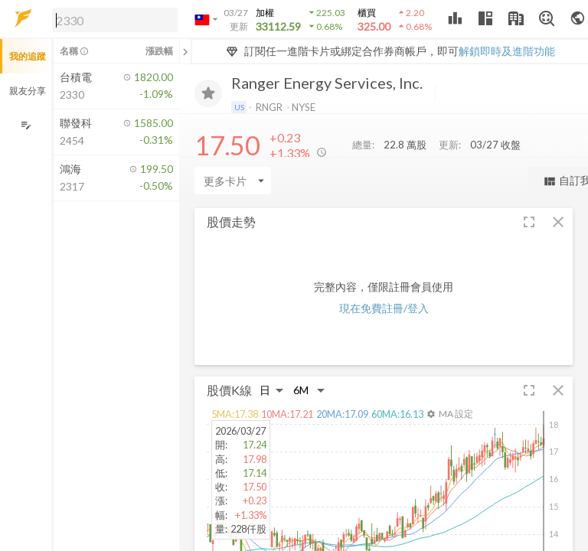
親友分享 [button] (27, 90)
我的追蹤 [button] (27, 56)
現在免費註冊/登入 (384, 308)
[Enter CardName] (232, 180)
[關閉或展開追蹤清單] (185, 51)
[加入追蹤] (208, 93)
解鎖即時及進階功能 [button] (507, 50)
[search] (115, 20)
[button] (112, 19)
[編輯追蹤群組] (25, 125)
